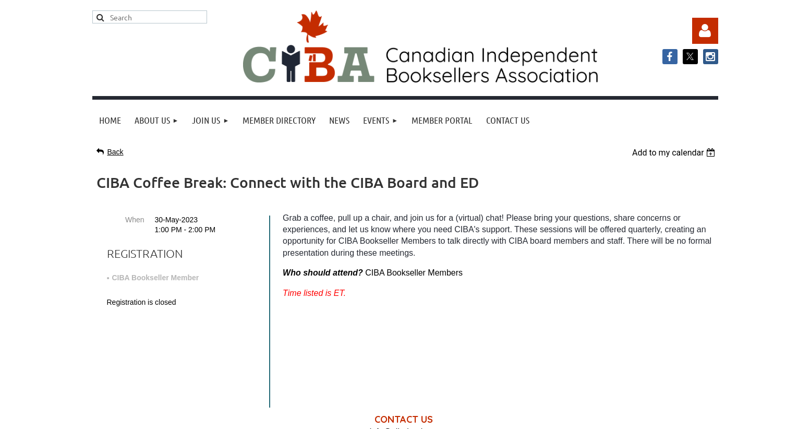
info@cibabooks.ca (405, 332)
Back (115, 152)
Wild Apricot (612, 415)
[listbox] (675, 152)
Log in (705, 31)
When (134, 220)
